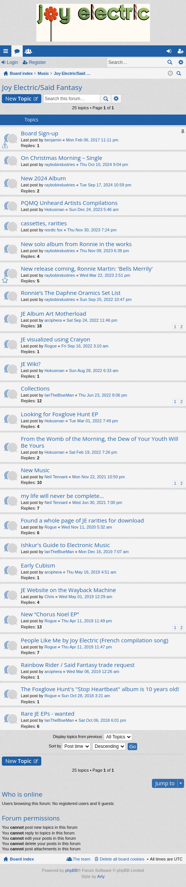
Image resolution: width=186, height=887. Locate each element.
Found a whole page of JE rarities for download (82, 520)
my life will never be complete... (62, 495)
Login (12, 62)
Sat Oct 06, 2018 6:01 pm (102, 720)
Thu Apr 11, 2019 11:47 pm (86, 647)
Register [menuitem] (182, 52)
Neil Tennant (55, 477)
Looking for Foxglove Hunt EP (59, 414)
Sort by (70, 746)
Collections (35, 388)
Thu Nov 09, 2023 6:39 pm (104, 250)
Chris (49, 596)
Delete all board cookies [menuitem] (122, 859)
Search (169, 62)
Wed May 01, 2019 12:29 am (85, 596)
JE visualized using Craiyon (55, 339)
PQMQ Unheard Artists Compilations (69, 202)
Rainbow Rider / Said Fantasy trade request (77, 664)
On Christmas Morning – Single (61, 157)
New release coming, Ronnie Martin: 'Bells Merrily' (87, 268)
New (18, 98)
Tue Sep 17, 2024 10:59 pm (105, 185)
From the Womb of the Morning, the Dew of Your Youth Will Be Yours (99, 442)
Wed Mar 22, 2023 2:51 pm (105, 275)
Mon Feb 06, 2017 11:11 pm (92, 140)
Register (37, 62)
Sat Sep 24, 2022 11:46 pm (91, 320)
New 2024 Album (43, 178)
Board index (22, 859)
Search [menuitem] (180, 74)
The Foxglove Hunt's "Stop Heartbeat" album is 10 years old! (100, 689)
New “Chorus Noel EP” (50, 614)
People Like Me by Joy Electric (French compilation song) (94, 640)
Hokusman (54, 209)
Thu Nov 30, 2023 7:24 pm (91, 230)
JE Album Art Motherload (53, 313)
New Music (35, 470)
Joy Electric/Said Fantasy (42, 87)
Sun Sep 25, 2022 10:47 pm (105, 299)
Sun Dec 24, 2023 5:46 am (94, 209)
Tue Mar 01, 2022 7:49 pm (93, 421)
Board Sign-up (39, 133)
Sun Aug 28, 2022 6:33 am (93, 370)
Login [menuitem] (171, 52)
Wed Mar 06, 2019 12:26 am (92, 671)
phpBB (71, 870)
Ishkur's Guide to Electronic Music (65, 545)
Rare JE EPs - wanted (48, 713)
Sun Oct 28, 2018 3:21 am (85, 695)
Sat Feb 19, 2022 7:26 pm (93, 452)
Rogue (50, 346)
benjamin (52, 140)
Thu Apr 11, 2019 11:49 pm (86, 621)
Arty (101, 876)
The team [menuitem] (81, 859)
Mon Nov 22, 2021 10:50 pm (98, 477)
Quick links (7, 52)
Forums (18, 52)
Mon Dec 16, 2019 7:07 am (103, 551)
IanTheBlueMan (59, 395)
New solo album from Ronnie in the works (76, 244)
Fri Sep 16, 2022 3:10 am (84, 346)
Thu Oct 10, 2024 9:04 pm (104, 164)
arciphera (53, 320)
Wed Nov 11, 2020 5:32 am (86, 527)
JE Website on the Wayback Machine (68, 590)
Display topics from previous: (93, 737)
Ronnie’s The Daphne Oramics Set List (70, 292)
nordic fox (53, 230)
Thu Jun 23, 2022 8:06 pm (102, 395)
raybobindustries (59, 164)
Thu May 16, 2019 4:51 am (91, 572)
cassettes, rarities (44, 223)
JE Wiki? (31, 364)
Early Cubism (38, 565)
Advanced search (180, 62)
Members (30, 52)
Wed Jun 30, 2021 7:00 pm (97, 502)
